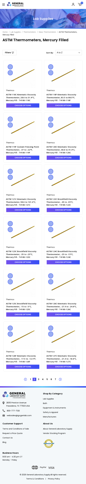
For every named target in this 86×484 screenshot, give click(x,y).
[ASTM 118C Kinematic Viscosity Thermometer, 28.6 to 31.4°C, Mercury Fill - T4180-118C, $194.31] (23, 75)
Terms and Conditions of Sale (16, 429)
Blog (4, 442)
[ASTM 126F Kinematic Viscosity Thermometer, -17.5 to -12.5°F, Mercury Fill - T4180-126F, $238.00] (23, 336)
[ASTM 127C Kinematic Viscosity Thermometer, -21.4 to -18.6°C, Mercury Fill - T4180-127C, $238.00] (63, 336)
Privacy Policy (54, 478)
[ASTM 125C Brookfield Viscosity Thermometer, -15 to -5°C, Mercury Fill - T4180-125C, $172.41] (23, 284)
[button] (10, 52)
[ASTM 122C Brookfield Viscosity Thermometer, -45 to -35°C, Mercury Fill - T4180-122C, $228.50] (63, 180)
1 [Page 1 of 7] (30, 379)
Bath (45, 403)
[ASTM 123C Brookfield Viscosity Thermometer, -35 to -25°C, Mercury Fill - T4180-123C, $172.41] (23, 232)
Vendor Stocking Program (54, 433)
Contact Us (8, 437)
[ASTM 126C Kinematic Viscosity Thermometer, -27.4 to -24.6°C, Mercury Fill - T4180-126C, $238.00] (63, 284)
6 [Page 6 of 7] (51, 379)
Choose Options (23, 105)
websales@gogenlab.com (17, 415)
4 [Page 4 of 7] (43, 379)
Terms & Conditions (35, 478)
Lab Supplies (48, 399)
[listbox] (68, 52)
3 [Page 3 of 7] (38, 379)
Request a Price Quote (13, 433)
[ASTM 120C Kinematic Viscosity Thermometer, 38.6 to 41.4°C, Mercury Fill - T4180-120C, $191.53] (63, 127)
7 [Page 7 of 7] (55, 379)
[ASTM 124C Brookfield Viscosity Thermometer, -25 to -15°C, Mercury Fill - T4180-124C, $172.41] (63, 232)
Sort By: (49, 52)
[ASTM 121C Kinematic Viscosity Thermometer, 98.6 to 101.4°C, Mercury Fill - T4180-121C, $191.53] (23, 180)
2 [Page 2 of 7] (34, 379)
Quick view (10, 66)
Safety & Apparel (50, 412)
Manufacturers (49, 416)
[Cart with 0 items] (80, 4)
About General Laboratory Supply (57, 429)
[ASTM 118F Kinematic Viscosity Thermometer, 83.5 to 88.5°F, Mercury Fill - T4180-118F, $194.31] (63, 75)
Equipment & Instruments (54, 408)
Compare (10, 72)
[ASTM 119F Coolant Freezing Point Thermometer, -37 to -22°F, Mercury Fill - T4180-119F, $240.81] (23, 127)
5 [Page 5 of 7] (47, 379)
